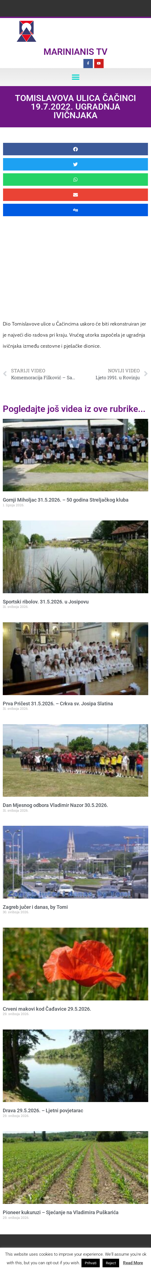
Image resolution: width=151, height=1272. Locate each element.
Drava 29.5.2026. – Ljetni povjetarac (43, 1110)
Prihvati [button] (90, 1263)
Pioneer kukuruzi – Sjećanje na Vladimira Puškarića (61, 1212)
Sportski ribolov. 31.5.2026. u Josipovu (46, 602)
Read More (133, 1262)
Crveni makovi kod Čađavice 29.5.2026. (47, 1009)
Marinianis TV (75, 52)
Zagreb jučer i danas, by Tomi (35, 907)
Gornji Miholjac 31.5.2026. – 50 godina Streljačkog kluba (66, 500)
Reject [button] (111, 1263)
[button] (75, 77)
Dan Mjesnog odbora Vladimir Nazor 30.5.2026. (55, 805)
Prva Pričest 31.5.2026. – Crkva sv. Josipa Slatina (58, 703)
